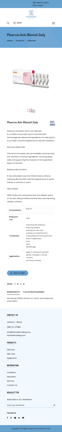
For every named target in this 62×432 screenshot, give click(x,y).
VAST (49, 428)
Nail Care (11, 354)
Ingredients (13, 292)
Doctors (10, 381)
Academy (11, 372)
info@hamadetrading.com (19, 332)
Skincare (32, 40)
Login (45, 3)
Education (11, 376)
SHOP (17, 23)
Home (9, 40)
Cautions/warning (33, 292)
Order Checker (38, 5)
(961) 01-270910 (14, 327)
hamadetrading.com (16, 335)
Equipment (12, 358)
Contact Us (12, 385)
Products (20, 40)
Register (40, 3)
